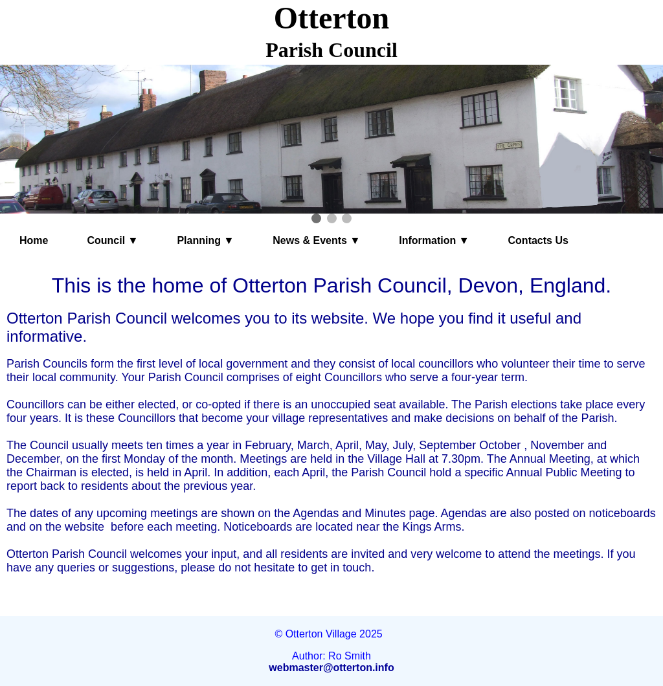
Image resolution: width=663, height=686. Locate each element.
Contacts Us (538, 240)
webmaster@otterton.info (331, 667)
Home (33, 240)
